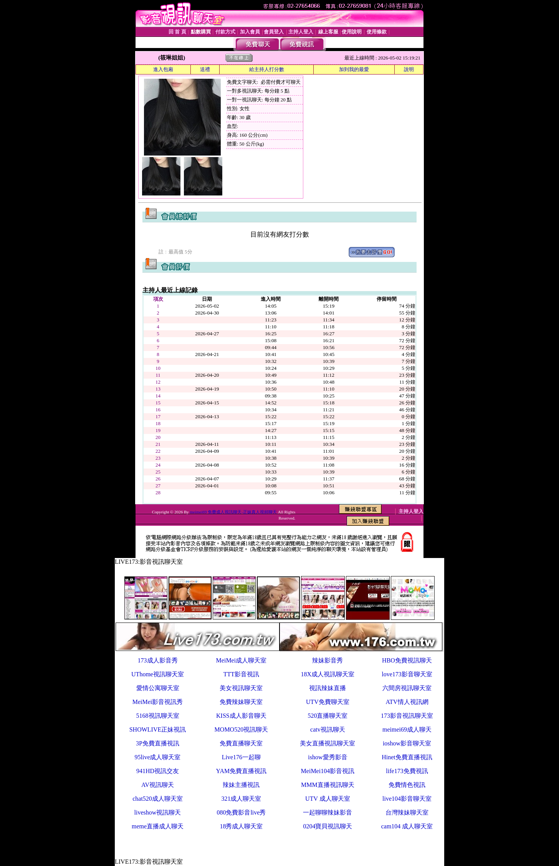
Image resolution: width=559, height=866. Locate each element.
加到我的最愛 (354, 69)
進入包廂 (163, 69)
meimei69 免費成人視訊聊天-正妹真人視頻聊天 (233, 512)
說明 (409, 69)
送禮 (205, 69)
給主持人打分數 (266, 69)
